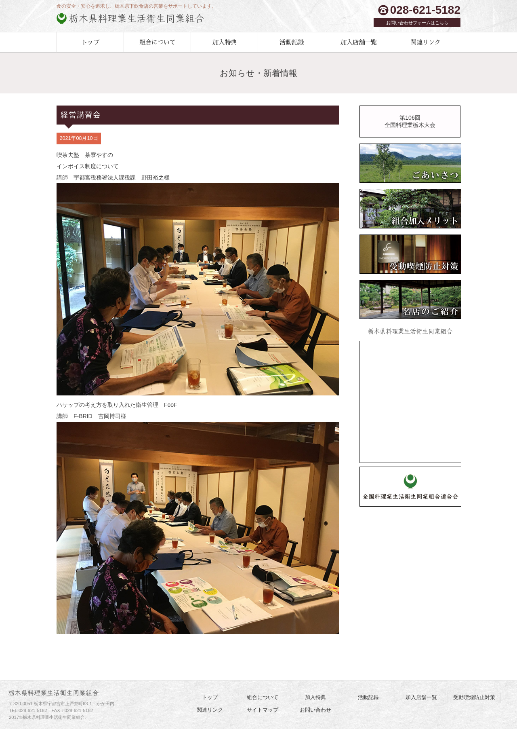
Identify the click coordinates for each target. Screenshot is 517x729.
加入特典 (224, 42)
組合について (157, 42)
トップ (90, 42)
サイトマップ (262, 710)
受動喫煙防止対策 (474, 697)
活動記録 (292, 42)
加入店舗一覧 (358, 42)
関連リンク (425, 42)
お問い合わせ (315, 710)
